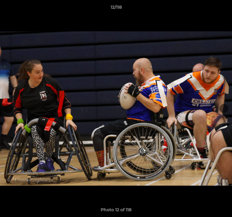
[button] (224, 8)
